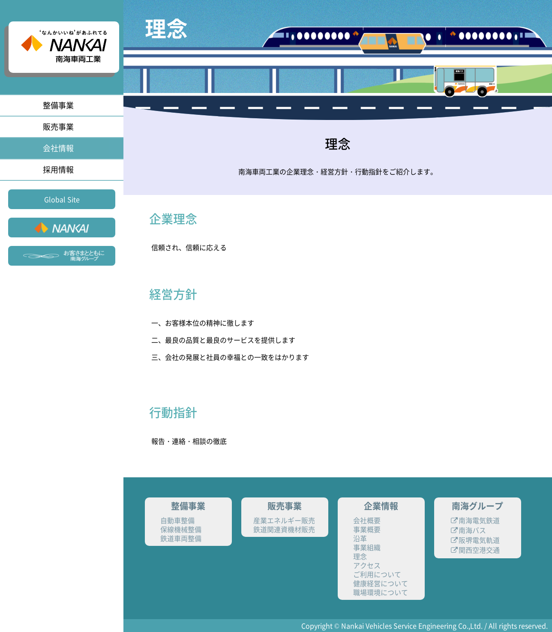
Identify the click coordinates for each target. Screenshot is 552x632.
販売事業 (58, 126)
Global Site (62, 199)
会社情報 (58, 148)
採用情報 (58, 169)
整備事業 (58, 105)
